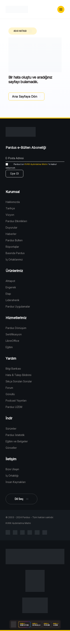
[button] (60, 9)
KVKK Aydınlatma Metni (36, 164)
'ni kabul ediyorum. (31, 166)
